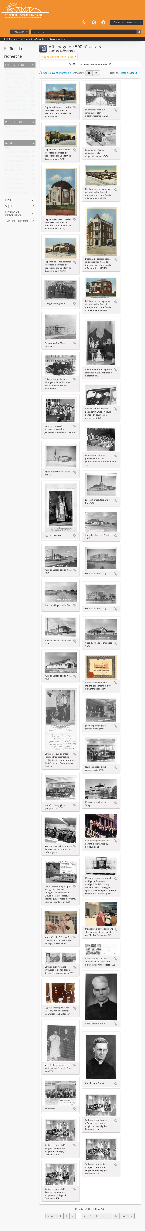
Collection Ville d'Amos (17, 106)
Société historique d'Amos (19, 97)
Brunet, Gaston (13, 175)
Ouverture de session (125, 22)
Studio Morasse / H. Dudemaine (23, 74)
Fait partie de (15, 64)
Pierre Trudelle (13, 88)
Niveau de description (13, 213)
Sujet (8, 205)
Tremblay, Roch (13, 170)
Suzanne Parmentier (16, 101)
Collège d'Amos (13, 179)
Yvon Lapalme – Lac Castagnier (22, 110)
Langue (94, 22)
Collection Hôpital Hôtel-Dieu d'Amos (26, 115)
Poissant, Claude (14, 166)
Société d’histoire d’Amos (19, 79)
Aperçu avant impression (55, 73)
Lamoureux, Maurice (16, 193)
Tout (7, 69)
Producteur (14, 121)
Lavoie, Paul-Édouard (17, 131)
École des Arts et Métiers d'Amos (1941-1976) (30, 152)
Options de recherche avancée (90, 64)
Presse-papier (84, 22)
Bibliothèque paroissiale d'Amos (23, 136)
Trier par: (115, 73)
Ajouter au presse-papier (75, 107)
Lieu (8, 199)
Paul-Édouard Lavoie (16, 92)
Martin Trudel (12, 83)
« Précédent (54, 1216)
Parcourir (18, 31)
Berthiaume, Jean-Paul (17, 161)
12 (116, 1216)
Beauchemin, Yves (15, 188)
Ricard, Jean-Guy (14, 184)
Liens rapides (103, 22)
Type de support (16, 220)
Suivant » (127, 1216)
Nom (8, 142)
